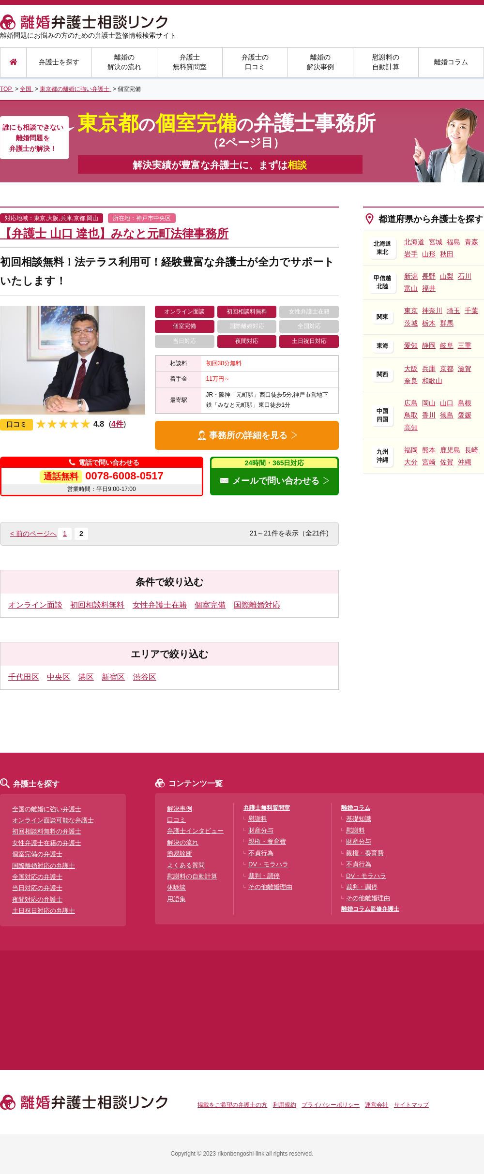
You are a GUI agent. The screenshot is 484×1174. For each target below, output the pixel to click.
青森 (471, 242)
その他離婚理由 (270, 887)
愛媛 (464, 415)
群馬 (447, 323)
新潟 (411, 276)
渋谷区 (144, 677)
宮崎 (429, 462)
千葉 (471, 310)
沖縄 (464, 462)
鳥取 (411, 415)
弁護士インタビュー (195, 830)
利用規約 (284, 1104)
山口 (447, 403)
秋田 (447, 254)
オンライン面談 (35, 605)
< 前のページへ (33, 533)
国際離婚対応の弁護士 (43, 865)
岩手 (411, 254)
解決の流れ (182, 842)
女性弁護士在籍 (160, 605)
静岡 (429, 345)
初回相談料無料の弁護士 (46, 831)
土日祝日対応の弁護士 (43, 910)
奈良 (411, 381)
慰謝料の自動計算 (385, 62)
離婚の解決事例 (320, 62)
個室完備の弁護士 (37, 854)
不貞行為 (260, 853)
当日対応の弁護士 (37, 888)
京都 (447, 368)
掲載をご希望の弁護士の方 (232, 1104)
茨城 (411, 323)
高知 (411, 427)
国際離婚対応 (257, 605)
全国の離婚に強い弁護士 (46, 809)
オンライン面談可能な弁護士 (53, 820)
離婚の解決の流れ (124, 62)
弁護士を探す (59, 62)
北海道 (414, 242)
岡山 (429, 403)
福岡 (411, 450)
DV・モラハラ (268, 864)
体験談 (176, 887)
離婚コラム (451, 62)
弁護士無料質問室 (190, 62)
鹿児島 (450, 450)
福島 (453, 242)
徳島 (447, 415)
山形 (429, 254)
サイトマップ (411, 1104)
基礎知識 (358, 818)
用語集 (176, 899)
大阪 (411, 368)
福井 (429, 288)
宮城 (435, 242)
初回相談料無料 (97, 605)
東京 (411, 310)
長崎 (471, 450)
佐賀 (447, 462)
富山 (411, 288)
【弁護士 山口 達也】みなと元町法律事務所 (114, 233)
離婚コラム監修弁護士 (370, 909)
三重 (464, 345)
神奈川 (432, 310)
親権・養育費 (267, 841)
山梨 (447, 276)
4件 (117, 424)
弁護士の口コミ (255, 62)
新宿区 (113, 677)
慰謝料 (257, 818)
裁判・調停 (264, 875)
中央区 (58, 677)
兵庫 (429, 368)
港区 (86, 677)
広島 (411, 403)
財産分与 (260, 830)
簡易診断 (179, 853)
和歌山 (432, 381)
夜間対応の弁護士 (37, 899)
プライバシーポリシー (331, 1104)
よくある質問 (186, 865)
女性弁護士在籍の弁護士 (46, 843)
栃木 (429, 323)
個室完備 (210, 605)
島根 (464, 403)
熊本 (429, 450)
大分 (411, 462)
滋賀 (464, 368)
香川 (429, 415)
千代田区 (23, 677)
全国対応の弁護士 (37, 876)
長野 (429, 276)
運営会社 (376, 1104)
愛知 (411, 345)
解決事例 (179, 808)
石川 (464, 276)
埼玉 (453, 310)
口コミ (176, 819)
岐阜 (447, 345)
